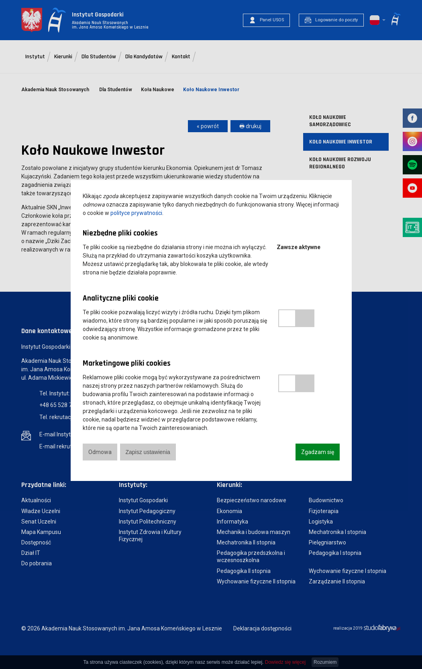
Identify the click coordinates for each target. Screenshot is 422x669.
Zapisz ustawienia (148, 452)
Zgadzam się (317, 452)
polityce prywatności (136, 213)
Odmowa (100, 452)
